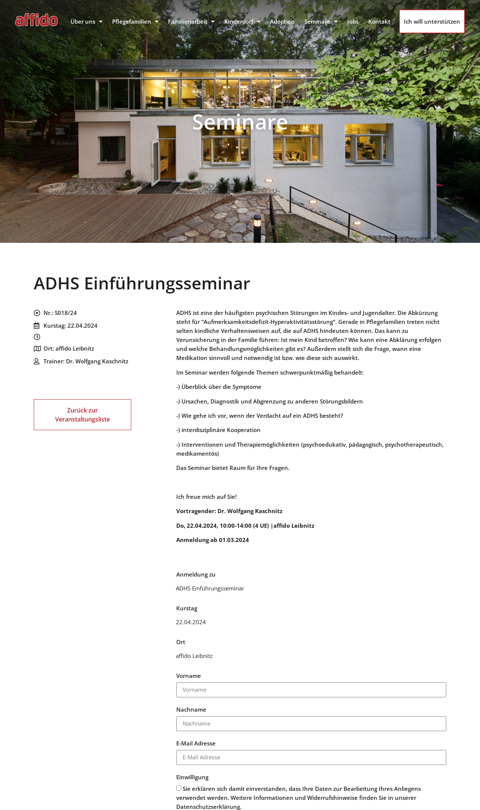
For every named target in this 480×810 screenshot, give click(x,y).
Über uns (86, 21)
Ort (180, 642)
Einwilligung (192, 777)
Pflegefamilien (135, 21)
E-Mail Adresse (196, 744)
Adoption (282, 21)
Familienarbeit (191, 21)
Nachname (191, 710)
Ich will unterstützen (432, 21)
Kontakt (379, 21)
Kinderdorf (242, 21)
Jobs (352, 21)
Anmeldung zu (196, 575)
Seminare (321, 21)
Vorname (188, 676)
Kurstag (186, 608)
